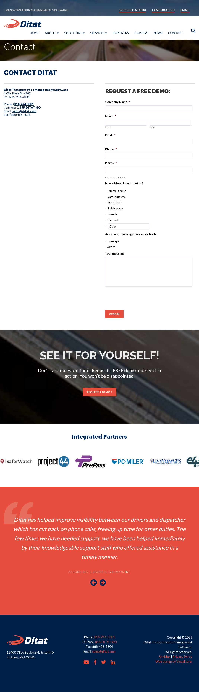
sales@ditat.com (104, 651)
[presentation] (133, 297)
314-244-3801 (104, 637)
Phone (111, 149)
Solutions (73, 33)
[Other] (128, 226)
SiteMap (164, 657)
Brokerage (113, 241)
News (157, 33)
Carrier (111, 246)
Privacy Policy (182, 657)
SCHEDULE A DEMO (132, 9)
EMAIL (184, 9)
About (50, 33)
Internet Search (117, 190)
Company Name (117, 101)
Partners (121, 33)
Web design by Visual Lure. (174, 661)
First (108, 127)
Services (97, 33)
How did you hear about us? (124, 183)
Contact (176, 33)
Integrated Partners (99, 436)
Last (152, 127)
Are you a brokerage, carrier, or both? (131, 234)
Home (34, 33)
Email (110, 135)
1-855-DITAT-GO (163, 9)
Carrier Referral (116, 196)
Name (110, 116)
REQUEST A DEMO (99, 392)
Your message (114, 253)
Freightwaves (115, 208)
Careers (141, 33)
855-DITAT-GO (106, 642)
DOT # (111, 163)
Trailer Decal (115, 202)
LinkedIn (113, 214)
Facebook (113, 220)
